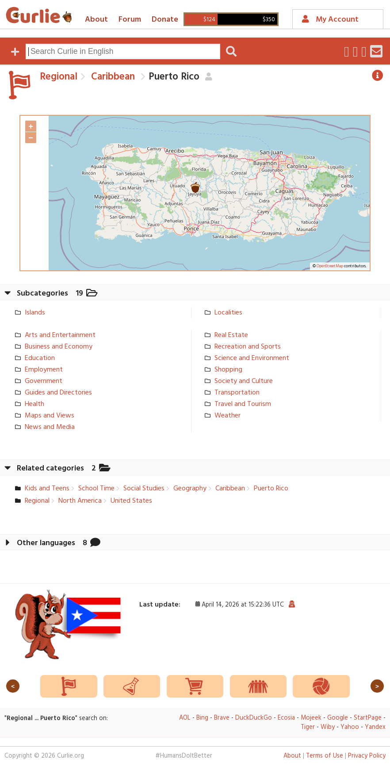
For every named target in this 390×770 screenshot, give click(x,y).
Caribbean (111, 77)
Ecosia (286, 718)
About (96, 19)
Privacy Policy (367, 756)
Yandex (375, 727)
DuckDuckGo (253, 718)
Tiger (308, 727)
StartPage (368, 718)
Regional (58, 77)
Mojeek (311, 718)
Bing (202, 718)
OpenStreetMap (330, 266)
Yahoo (349, 727)
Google (337, 718)
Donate (165, 19)
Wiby (328, 727)
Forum (130, 19)
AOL (185, 718)
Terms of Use (324, 756)
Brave (221, 718)
